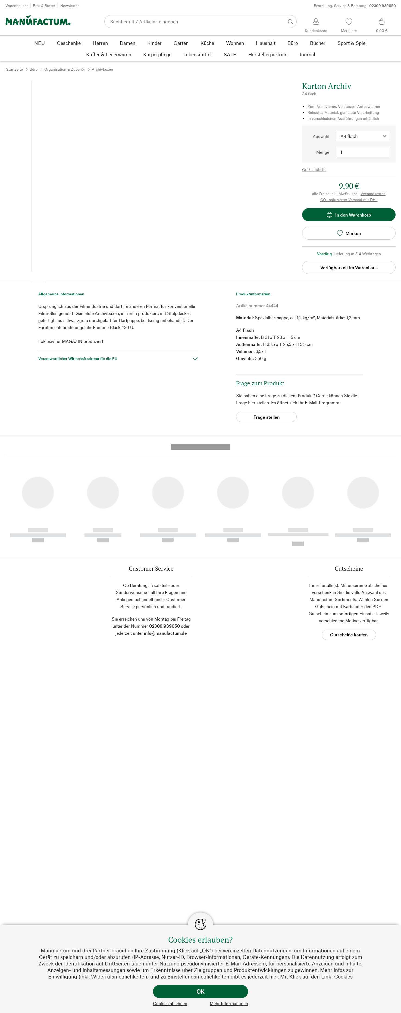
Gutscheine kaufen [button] (349, 531)
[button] (38, 277)
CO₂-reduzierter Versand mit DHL (349, 199)
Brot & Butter (44, 5)
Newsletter (69, 5)
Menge (322, 152)
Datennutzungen (272, 950)
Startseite (14, 69)
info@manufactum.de (165, 529)
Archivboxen (102, 69)
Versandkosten (373, 193)
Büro (33, 69)
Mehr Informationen (229, 1003)
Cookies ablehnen (170, 1003)
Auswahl (321, 136)
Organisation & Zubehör (64, 69)
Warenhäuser (16, 5)
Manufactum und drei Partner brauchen (87, 950)
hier (273, 976)
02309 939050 (164, 522)
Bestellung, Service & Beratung (355, 5)
